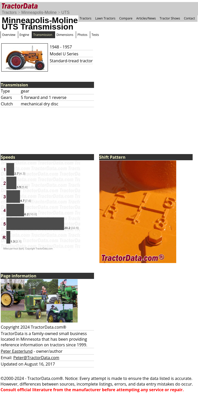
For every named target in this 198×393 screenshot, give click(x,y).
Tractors (9, 12)
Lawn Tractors (105, 18)
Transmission (42, 35)
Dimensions (64, 35)
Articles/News (146, 18)
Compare (125, 18)
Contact (189, 18)
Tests (95, 35)
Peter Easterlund (17, 351)
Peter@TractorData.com (36, 357)
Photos (82, 35)
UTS (65, 12)
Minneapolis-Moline (39, 12)
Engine (24, 35)
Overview (8, 35)
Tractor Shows (170, 18)
